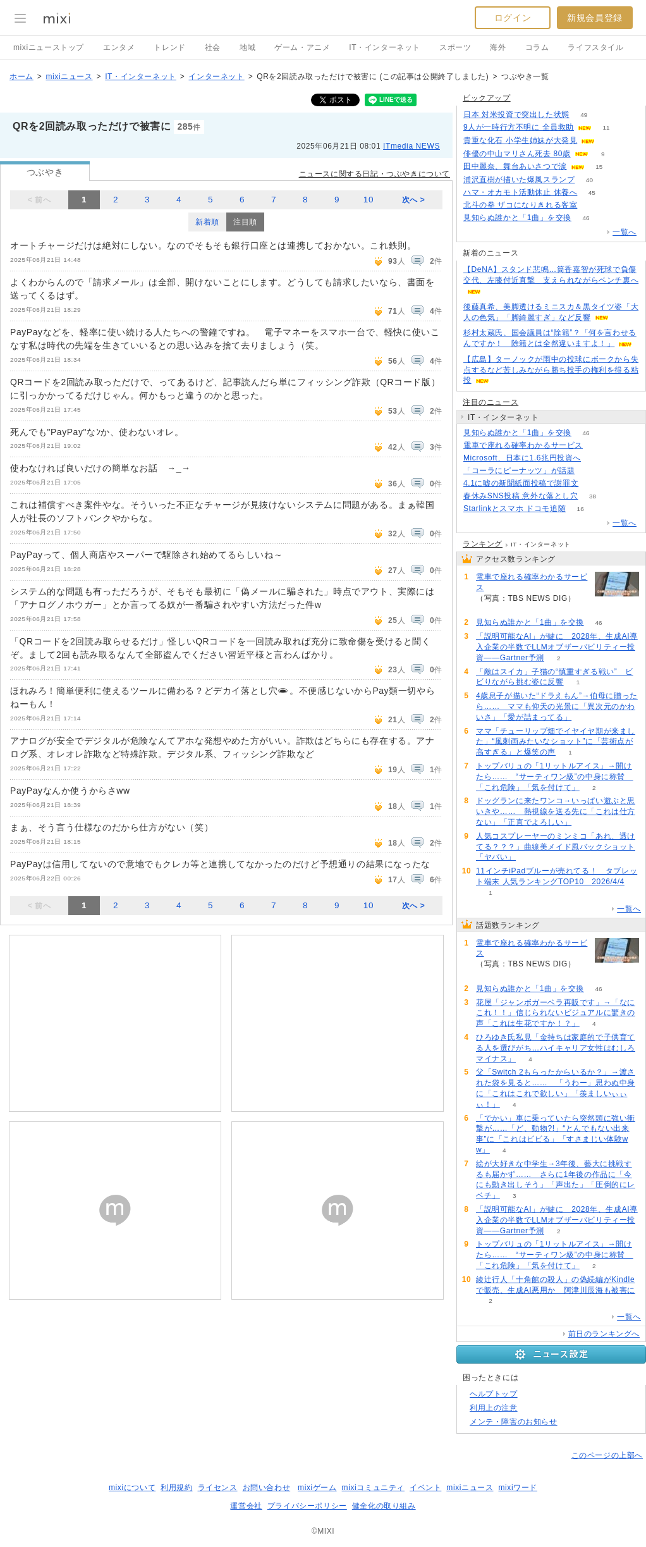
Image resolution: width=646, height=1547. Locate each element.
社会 (213, 47)
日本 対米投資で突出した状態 (516, 114)
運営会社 (246, 1505)
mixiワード (517, 1487)
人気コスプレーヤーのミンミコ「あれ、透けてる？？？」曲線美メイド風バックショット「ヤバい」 (555, 847)
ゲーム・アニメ (302, 47)
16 (580, 508)
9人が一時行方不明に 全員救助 (518, 127)
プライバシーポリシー (307, 1505)
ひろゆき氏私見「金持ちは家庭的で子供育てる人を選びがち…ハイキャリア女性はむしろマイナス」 (555, 1048)
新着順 (207, 222)
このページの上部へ (607, 1455)
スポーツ (455, 47)
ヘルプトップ (494, 1394)
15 (598, 166)
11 (605, 127)
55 (609, 140)
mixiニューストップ (48, 47)
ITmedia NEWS (411, 146)
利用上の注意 (494, 1407)
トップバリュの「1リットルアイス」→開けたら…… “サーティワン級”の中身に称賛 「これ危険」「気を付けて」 (554, 776)
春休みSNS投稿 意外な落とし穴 (520, 495)
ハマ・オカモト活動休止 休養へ (520, 192)
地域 (247, 47)
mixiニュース (69, 76)
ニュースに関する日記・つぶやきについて (374, 173)
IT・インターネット (384, 47)
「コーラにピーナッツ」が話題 (519, 470)
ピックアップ (487, 98)
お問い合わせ (267, 1487)
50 (591, 205)
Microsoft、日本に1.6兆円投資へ (522, 457)
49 (583, 114)
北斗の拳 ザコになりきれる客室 (520, 204)
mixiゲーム (317, 1487)
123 (593, 483)
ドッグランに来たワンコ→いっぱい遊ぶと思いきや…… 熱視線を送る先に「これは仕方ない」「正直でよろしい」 (555, 811)
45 (591, 192)
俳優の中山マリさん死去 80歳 (517, 153)
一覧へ (624, 232)
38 (592, 496)
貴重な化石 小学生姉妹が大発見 (520, 140)
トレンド (169, 47)
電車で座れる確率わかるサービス (523, 445)
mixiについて (132, 1487)
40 (589, 179)
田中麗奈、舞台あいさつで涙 (515, 166)
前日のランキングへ (604, 1333)
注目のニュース (490, 402)
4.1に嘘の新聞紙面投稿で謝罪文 (520, 483)
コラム (537, 47)
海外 (498, 47)
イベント (425, 1487)
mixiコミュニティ (373, 1487)
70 (595, 458)
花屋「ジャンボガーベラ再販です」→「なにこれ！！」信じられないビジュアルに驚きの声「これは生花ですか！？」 (555, 1013)
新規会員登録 (595, 18)
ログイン (512, 18)
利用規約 (176, 1487)
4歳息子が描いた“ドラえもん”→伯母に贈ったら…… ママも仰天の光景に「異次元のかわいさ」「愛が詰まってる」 (557, 706)
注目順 (245, 222)
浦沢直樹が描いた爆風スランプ (519, 179)
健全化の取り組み (384, 1505)
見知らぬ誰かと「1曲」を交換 (517, 217)
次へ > (413, 199)
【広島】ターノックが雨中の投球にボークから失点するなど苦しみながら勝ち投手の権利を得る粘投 (550, 370)
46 (586, 217)
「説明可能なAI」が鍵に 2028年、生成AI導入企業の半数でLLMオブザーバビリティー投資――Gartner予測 (557, 647)
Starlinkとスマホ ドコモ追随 (514, 508)
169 (589, 470)
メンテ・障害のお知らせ (514, 1421)
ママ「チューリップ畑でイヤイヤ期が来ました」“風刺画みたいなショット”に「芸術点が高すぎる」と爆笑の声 (555, 742)
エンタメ (119, 47)
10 (368, 199)
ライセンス (218, 1487)
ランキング (483, 543)
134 (597, 445)
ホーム (21, 76)
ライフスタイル (595, 47)
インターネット (216, 76)
